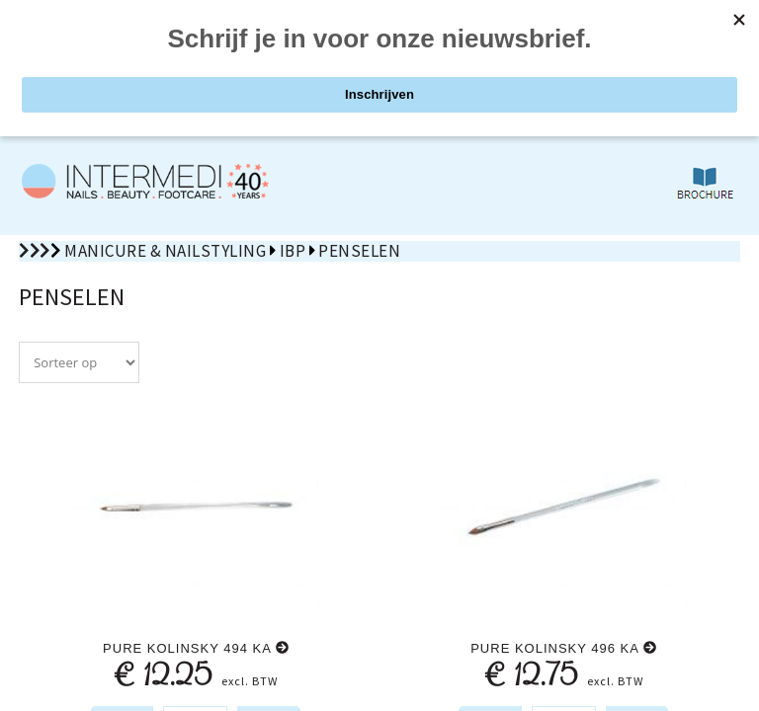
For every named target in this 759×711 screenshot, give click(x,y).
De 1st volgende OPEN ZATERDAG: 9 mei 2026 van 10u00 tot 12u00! (379, 105)
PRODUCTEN (189, 62)
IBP (293, 251)
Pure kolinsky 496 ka (563, 648)
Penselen (359, 251)
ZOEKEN (570, 62)
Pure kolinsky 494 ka (196, 648)
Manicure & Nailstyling (165, 251)
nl (674, 20)
